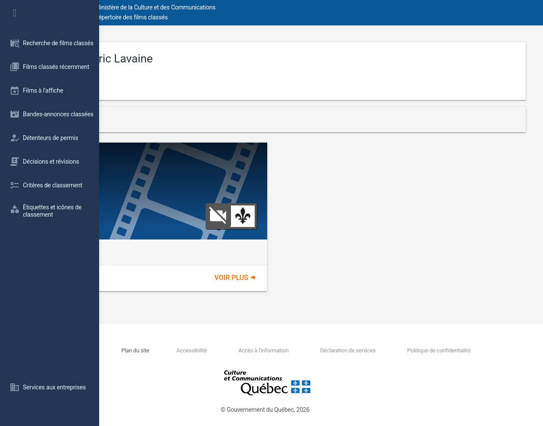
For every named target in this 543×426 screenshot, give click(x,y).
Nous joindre (172, 350)
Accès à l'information (305, 350)
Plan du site (209, 350)
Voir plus (285, 278)
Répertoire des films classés (230, 17)
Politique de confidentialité (449, 350)
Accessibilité (249, 350)
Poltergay (148, 158)
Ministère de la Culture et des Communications (254, 7)
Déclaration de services (374, 350)
